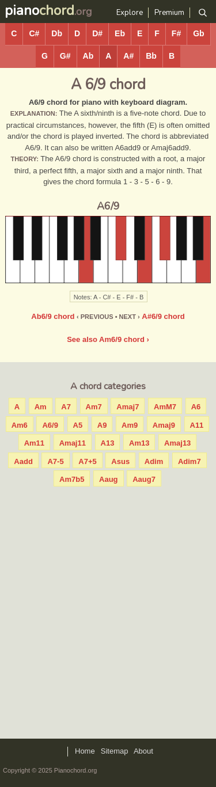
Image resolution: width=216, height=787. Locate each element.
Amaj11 (72, 443)
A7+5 (87, 461)
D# (97, 33)
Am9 (130, 425)
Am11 (34, 443)
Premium (169, 12)
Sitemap (114, 751)
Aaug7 (144, 479)
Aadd (23, 461)
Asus (120, 461)
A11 (197, 425)
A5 (78, 425)
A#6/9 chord (163, 316)
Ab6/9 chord (52, 316)
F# (176, 33)
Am (41, 406)
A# (128, 55)
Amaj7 (127, 406)
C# (34, 33)
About (143, 751)
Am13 (139, 443)
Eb (120, 33)
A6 (196, 406)
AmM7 (165, 406)
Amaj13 (177, 443)
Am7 (94, 406)
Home (85, 751)
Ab (88, 55)
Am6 (20, 425)
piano (39, 10)
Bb (151, 55)
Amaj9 (164, 425)
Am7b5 (71, 479)
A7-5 (55, 461)
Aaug (108, 479)
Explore (129, 12)
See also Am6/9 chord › (108, 339)
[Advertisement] (108, 609)
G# (65, 55)
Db (56, 33)
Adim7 (189, 461)
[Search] (202, 13)
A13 (108, 443)
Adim (154, 461)
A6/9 (50, 425)
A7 (66, 406)
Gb (198, 33)
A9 (102, 425)
